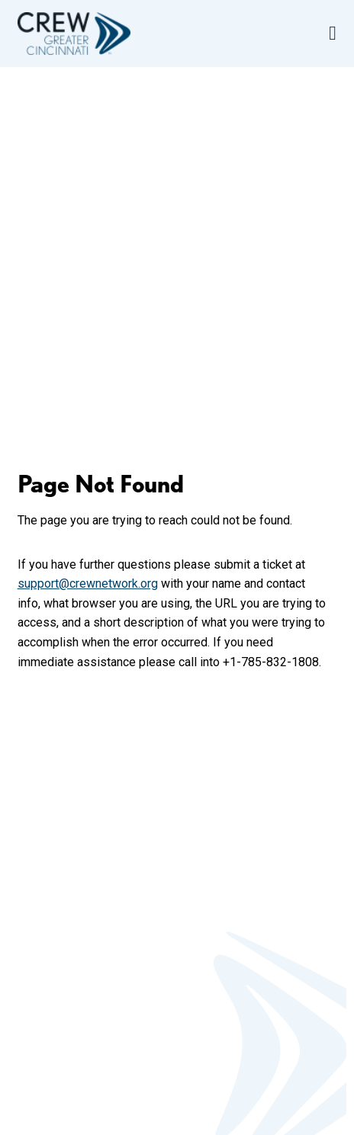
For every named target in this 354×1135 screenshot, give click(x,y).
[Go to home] (74, 33)
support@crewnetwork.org (88, 583)
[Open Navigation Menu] (332, 33)
